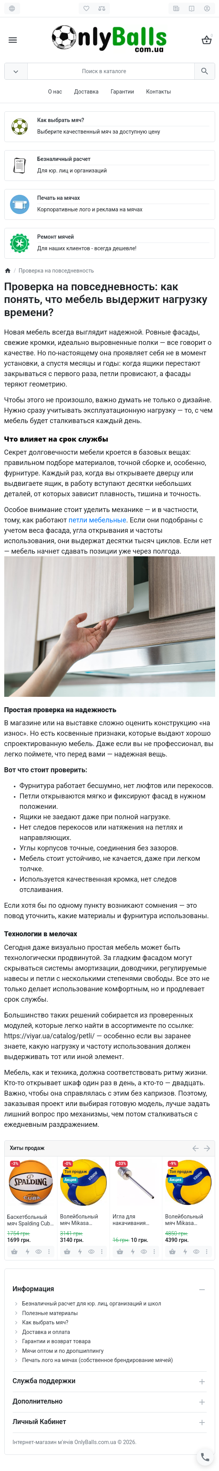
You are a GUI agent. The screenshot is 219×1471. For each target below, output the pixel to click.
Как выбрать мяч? (60, 120)
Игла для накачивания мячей (129, 1220)
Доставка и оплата (46, 1332)
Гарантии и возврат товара (56, 1341)
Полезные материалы (50, 1313)
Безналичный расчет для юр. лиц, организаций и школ (92, 1303)
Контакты (158, 92)
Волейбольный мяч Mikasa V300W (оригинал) (83, 1220)
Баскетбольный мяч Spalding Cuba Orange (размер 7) (30, 1220)
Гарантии (122, 92)
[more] (49, 1251)
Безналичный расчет (64, 159)
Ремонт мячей (55, 237)
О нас (55, 92)
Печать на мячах (58, 198)
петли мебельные (97, 520)
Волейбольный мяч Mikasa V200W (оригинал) (188, 1220)
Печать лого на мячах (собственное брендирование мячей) (97, 1360)
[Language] (12, 8)
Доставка (86, 92)
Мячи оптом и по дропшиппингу (63, 1351)
